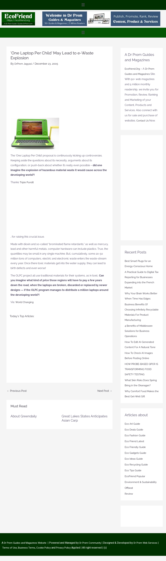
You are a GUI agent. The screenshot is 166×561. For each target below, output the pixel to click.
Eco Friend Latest (135, 446)
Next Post (104, 390)
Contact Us (143, 120)
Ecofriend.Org (133, 68)
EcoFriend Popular (136, 481)
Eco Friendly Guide (136, 452)
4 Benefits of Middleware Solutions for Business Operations (139, 336)
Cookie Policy (58, 552)
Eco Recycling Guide (137, 469)
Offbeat (129, 493)
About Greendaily (24, 416)
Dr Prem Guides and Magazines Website (27, 548)
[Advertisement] (59, 93)
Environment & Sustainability (142, 487)
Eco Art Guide (133, 428)
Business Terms (39, 552)
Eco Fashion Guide (136, 440)
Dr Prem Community (94, 548)
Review (129, 498)
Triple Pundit (27, 182)
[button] (83, 5)
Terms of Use (21, 552)
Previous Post (17, 390)
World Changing (25, 302)
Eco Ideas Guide (134, 463)
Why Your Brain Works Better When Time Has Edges (138, 298)
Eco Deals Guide (134, 434)
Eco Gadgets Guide (136, 458)
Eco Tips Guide (134, 475)
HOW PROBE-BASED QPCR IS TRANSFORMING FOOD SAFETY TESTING (141, 374)
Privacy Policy (79, 552)
